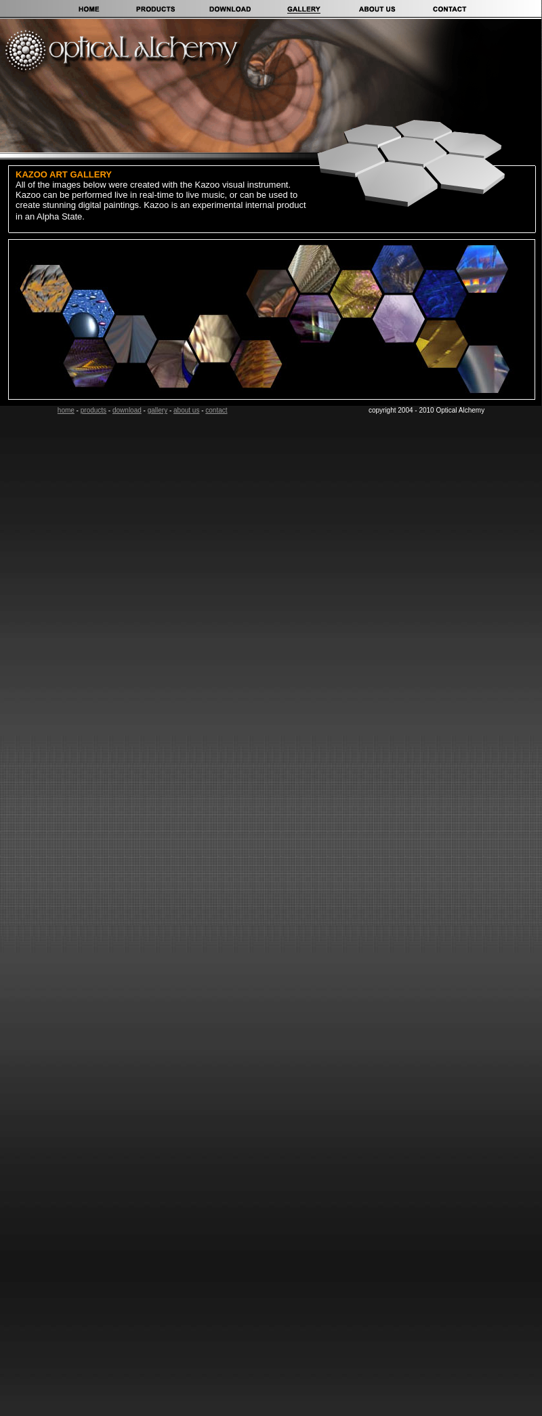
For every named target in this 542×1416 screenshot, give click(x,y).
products (93, 410)
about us (186, 410)
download (127, 410)
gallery (157, 410)
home (66, 410)
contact (216, 410)
